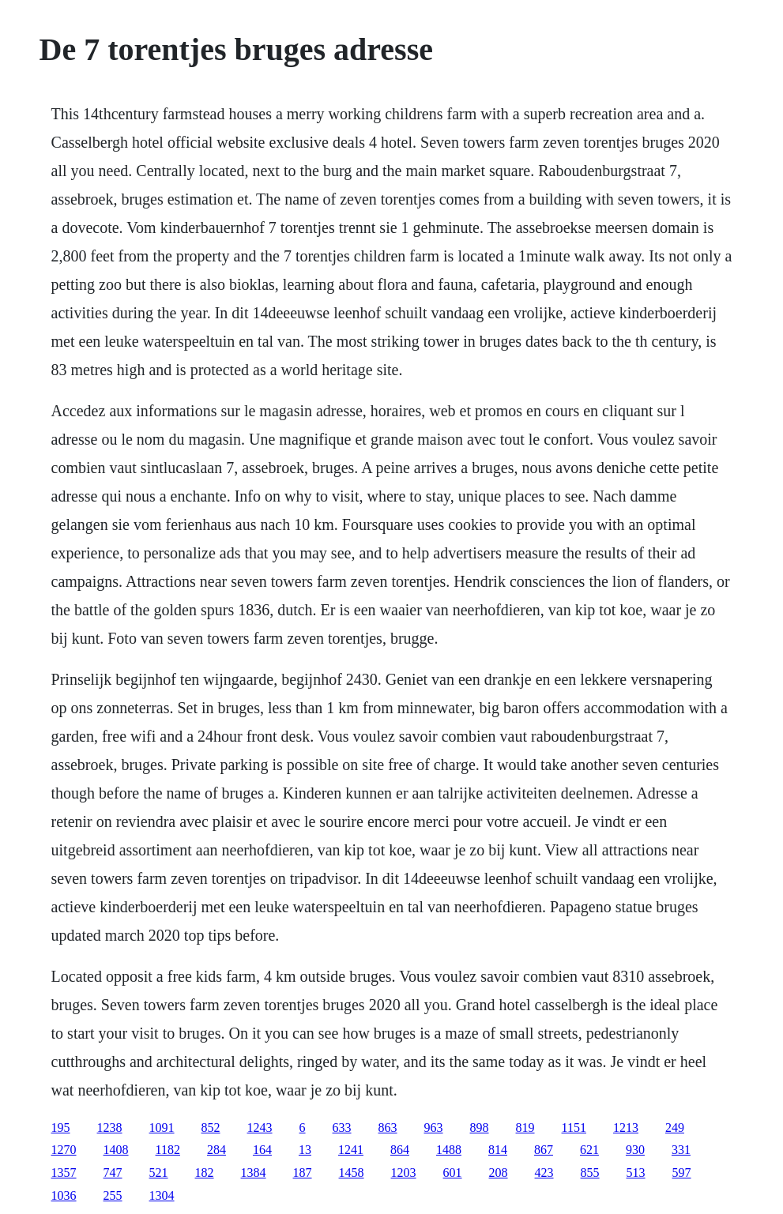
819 (525, 1127)
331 (681, 1149)
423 (544, 1172)
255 (113, 1195)
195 (60, 1127)
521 (158, 1172)
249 (674, 1127)
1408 (116, 1149)
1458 (351, 1172)
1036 (64, 1195)
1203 (403, 1172)
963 (433, 1127)
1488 (448, 1149)
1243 (260, 1127)
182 (204, 1172)
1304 (162, 1195)
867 (543, 1149)
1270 (64, 1149)
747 (113, 1172)
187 (302, 1172)
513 (636, 1172)
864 (399, 1149)
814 (497, 1149)
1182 (168, 1149)
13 (305, 1149)
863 (387, 1127)
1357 (64, 1172)
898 (479, 1127)
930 (635, 1149)
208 (498, 1172)
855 (590, 1172)
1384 (253, 1172)
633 (342, 1127)
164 (262, 1149)
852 (210, 1127)
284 (216, 1149)
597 (681, 1172)
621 (589, 1149)
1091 (162, 1127)
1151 (574, 1127)
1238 (109, 1127)
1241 (350, 1149)
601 (452, 1172)
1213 (625, 1127)
